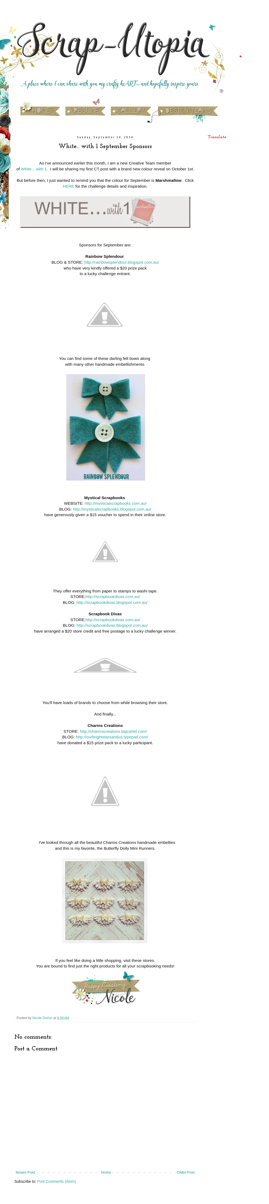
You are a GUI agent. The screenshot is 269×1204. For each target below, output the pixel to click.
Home (106, 1172)
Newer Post (25, 1172)
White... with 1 (34, 169)
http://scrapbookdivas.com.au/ (112, 596)
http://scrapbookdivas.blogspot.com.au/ (112, 602)
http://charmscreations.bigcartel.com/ (113, 731)
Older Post (186, 1172)
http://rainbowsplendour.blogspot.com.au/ (121, 262)
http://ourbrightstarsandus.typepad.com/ (112, 737)
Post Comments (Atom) (56, 1181)
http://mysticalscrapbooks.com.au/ (115, 503)
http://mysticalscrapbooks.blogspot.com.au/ (112, 509)
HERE (68, 186)
